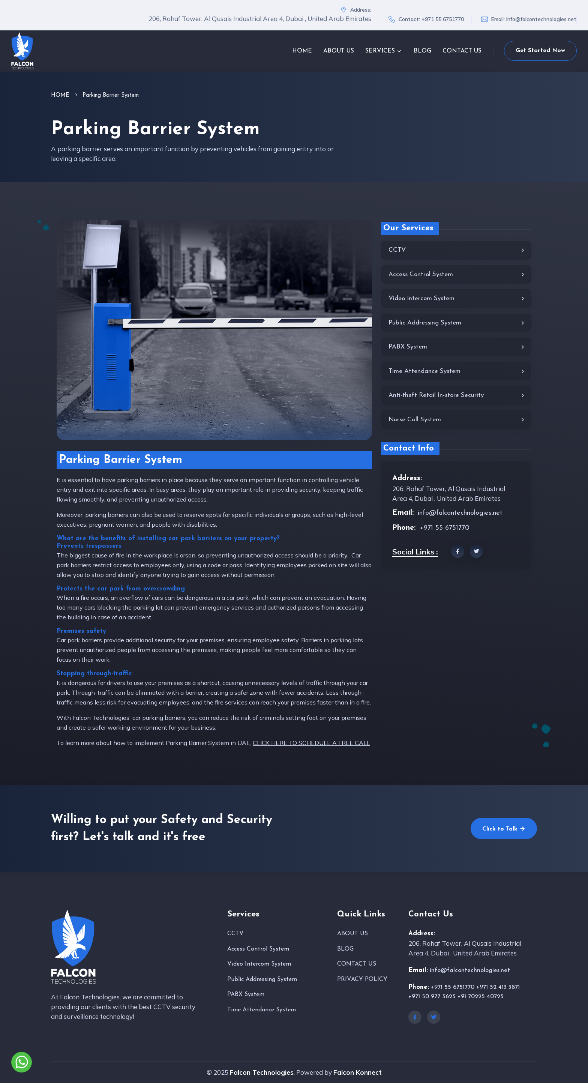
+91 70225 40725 (481, 997)
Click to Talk (503, 829)
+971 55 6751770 (443, 19)
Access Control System (457, 275)
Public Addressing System (457, 323)
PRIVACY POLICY (362, 979)
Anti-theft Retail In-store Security (457, 396)
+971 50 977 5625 (432, 997)
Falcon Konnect (357, 1072)
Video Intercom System (457, 299)
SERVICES (380, 51)
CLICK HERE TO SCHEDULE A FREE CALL (311, 743)
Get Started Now (540, 51)
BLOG (422, 51)
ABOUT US (338, 51)
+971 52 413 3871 (498, 987)
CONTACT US (462, 51)
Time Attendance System (457, 372)
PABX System (457, 347)
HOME (302, 51)
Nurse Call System (457, 420)
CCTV (457, 250)
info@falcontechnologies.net (541, 19)
